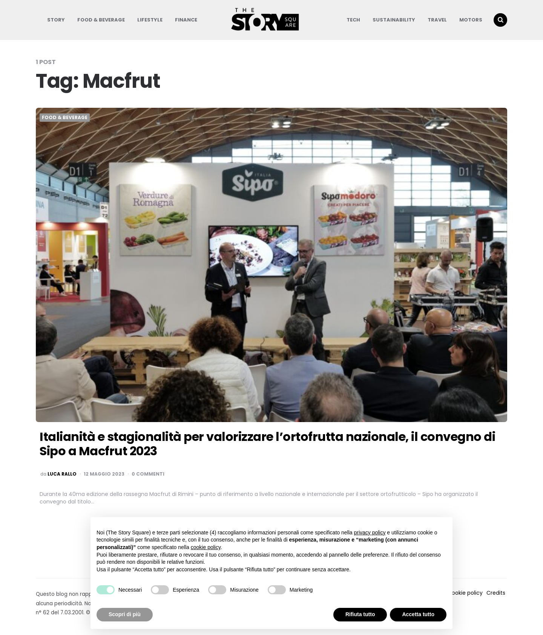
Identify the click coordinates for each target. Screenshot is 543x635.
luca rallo (62, 474)
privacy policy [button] (369, 532)
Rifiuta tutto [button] (360, 614)
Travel (437, 19)
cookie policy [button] (206, 547)
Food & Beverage (101, 19)
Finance (186, 19)
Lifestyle (150, 19)
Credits (495, 593)
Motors (470, 19)
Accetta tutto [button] (418, 614)
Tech (353, 19)
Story (56, 19)
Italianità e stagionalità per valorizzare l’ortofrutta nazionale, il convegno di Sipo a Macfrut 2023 (267, 443)
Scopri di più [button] (125, 614)
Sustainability (394, 19)
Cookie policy (465, 593)
